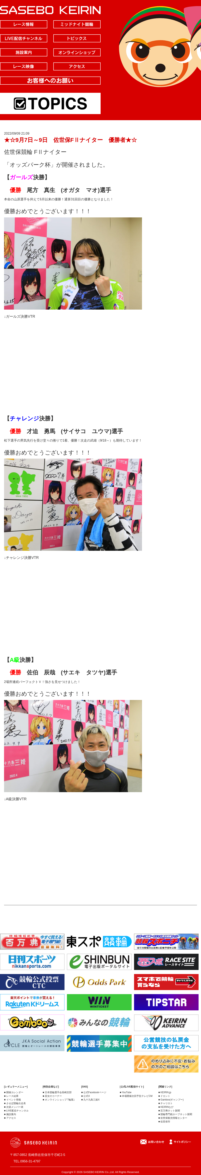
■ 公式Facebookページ (93, 1092)
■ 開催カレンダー (13, 1092)
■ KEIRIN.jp (164, 1092)
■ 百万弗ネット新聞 (169, 1110)
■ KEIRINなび (166, 1107)
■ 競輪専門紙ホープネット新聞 (175, 1114)
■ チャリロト (165, 1103)
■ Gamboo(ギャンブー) (171, 1099)
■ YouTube (126, 1092)
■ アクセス (10, 1118)
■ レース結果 (11, 1096)
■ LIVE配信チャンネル (16, 1110)
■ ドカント (164, 1096)
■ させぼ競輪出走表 (15, 1103)
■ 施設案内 (10, 1114)
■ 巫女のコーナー (52, 1096)
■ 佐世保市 (164, 1121)
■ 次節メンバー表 (13, 1107)
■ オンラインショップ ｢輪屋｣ (59, 1099)
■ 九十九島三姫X (90, 1099)
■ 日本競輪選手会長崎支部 (57, 1092)
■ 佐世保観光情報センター (172, 1118)
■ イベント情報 (12, 1099)
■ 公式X (85, 1096)
